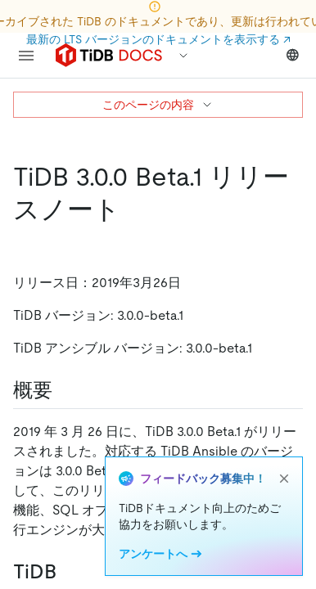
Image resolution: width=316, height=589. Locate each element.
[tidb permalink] (69, 572)
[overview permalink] (65, 390)
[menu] (26, 55)
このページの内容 (158, 104)
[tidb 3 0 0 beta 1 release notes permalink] (133, 209)
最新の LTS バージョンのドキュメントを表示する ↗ (158, 39)
